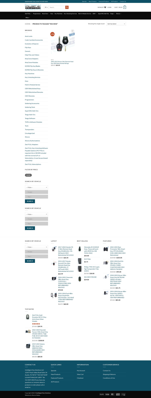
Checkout (80, 378)
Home (27, 24)
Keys (51, 13)
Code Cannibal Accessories (34, 40)
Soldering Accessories (32, 103)
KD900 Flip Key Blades (32, 66)
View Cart (80, 374)
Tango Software (30, 118)
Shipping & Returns (109, 374)
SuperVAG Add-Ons (103, 13)
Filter (28, 175)
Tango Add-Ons (30, 114)
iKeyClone (45, 14)
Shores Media (36, 395)
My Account (81, 370)
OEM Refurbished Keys (32, 88)
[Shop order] (116, 24)
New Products (93, 1)
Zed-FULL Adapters (31, 144)
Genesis (27, 51)
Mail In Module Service (84, 13)
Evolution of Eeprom (32, 44)
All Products (114, 1)
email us (27, 387)
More (28, 18)
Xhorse (118, 14)
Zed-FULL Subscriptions (33, 164)
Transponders (29, 129)
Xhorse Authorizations (32, 141)
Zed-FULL (28, 14)
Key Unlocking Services (70, 13)
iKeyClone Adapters (31, 59)
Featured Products (104, 1)
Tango (112, 14)
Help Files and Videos (32, 55)
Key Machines (58, 13)
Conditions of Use (109, 378)
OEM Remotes (30, 96)
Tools (26, 126)
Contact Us (123, 1)
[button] (109, 7)
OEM (95, 14)
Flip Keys (28, 47)
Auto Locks (28, 36)
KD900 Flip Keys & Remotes (34, 70)
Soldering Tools (30, 107)
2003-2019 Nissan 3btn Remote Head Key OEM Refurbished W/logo (62, 62)
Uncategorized (30, 133)
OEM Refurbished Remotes (34, 92)
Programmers (37, 13)
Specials (84, 1)
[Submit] (67, 7)
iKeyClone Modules (31, 62)
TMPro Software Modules (33, 122)
